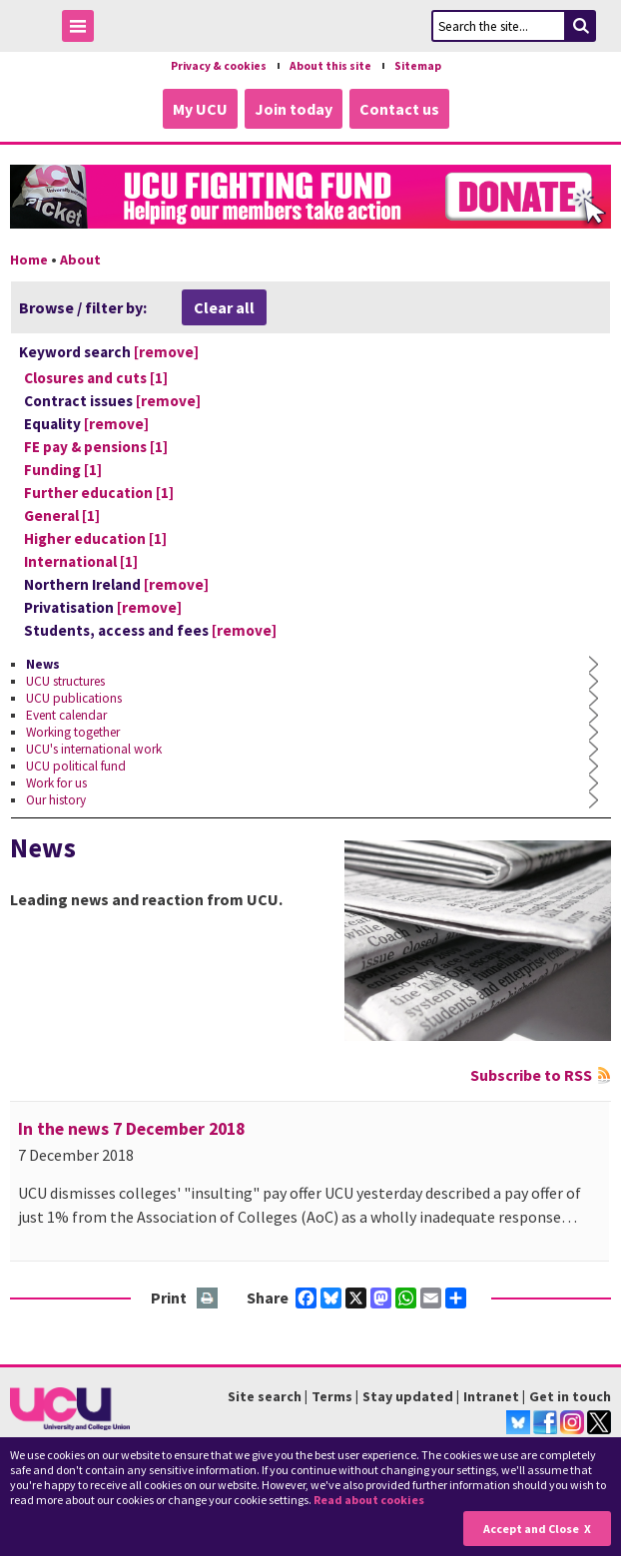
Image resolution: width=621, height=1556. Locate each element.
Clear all (224, 307)
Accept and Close (531, 1528)
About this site (330, 66)
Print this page (208, 1299)
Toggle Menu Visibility (83, 29)
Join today (293, 109)
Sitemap (417, 66)
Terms (331, 1396)
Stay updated (407, 1396)
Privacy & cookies (219, 66)
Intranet (491, 1396)
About (80, 259)
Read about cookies (368, 1499)
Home (29, 259)
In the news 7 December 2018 (131, 1129)
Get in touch (570, 1396)
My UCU (200, 109)
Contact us (399, 109)
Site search (265, 1396)
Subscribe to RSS (531, 1075)
